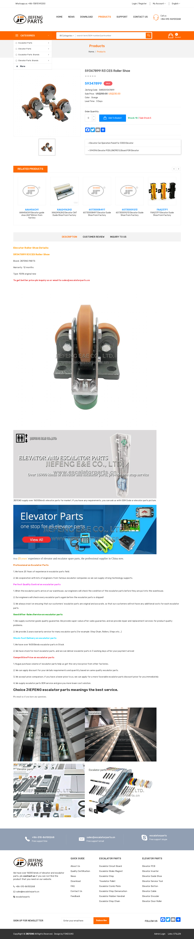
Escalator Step (106, 876)
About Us (75, 866)
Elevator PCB (148, 866)
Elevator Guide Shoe (152, 876)
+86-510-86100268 (43, 837)
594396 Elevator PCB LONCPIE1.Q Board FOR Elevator (114, 150)
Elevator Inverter (150, 871)
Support (122, 16)
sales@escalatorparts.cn (101, 837)
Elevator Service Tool (152, 881)
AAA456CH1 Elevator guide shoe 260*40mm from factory (31, 215)
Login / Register (139, 3)
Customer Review (93, 236)
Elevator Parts (24, 49)
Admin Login (159, 934)
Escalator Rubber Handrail (112, 896)
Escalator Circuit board (110, 866)
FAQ (73, 886)
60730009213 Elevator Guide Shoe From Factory (129, 213)
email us (20, 697)
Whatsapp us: (30, 3)
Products (104, 16)
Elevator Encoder (150, 896)
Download (86, 16)
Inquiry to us (118, 236)
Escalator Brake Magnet (111, 871)
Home (59, 16)
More (20, 66)
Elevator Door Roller (152, 901)
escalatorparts (158, 835)
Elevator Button (150, 886)
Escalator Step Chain (109, 901)
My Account (159, 3)
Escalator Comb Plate (110, 886)
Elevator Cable (149, 891)
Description (69, 236)
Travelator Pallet (107, 881)
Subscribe (101, 920)
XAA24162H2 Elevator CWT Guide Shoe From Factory (64, 213)
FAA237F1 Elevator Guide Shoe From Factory (162, 213)
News (71, 16)
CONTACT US (140, 16)
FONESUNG (68, 934)
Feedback (75, 896)
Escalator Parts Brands (28, 55)
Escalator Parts (25, 43)
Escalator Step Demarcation (113, 891)
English (176, 3)
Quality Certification (80, 871)
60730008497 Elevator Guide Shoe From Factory (97, 213)
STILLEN (177, 934)
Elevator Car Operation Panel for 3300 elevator (111, 143)
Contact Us (76, 891)
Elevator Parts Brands (28, 60)
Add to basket (113, 118)
